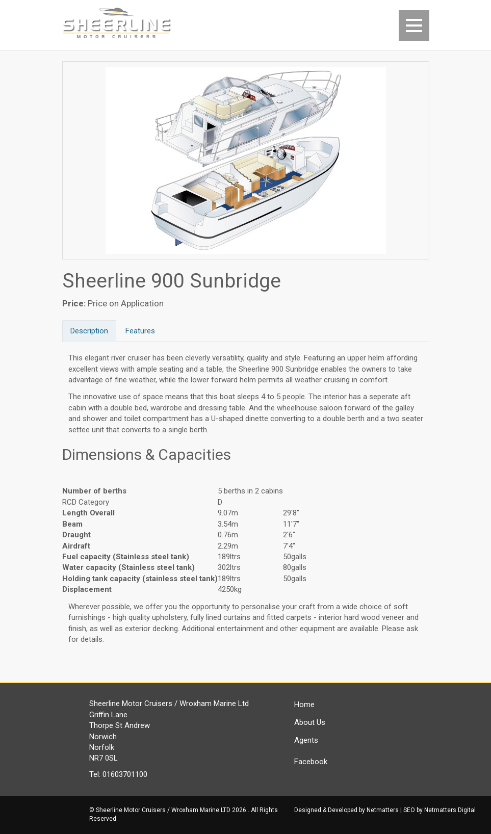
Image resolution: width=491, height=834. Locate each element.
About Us (309, 722)
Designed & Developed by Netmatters (346, 810)
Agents (306, 740)
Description (89, 330)
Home (304, 704)
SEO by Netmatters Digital (439, 810)
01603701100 (124, 774)
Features (140, 330)
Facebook (310, 761)
